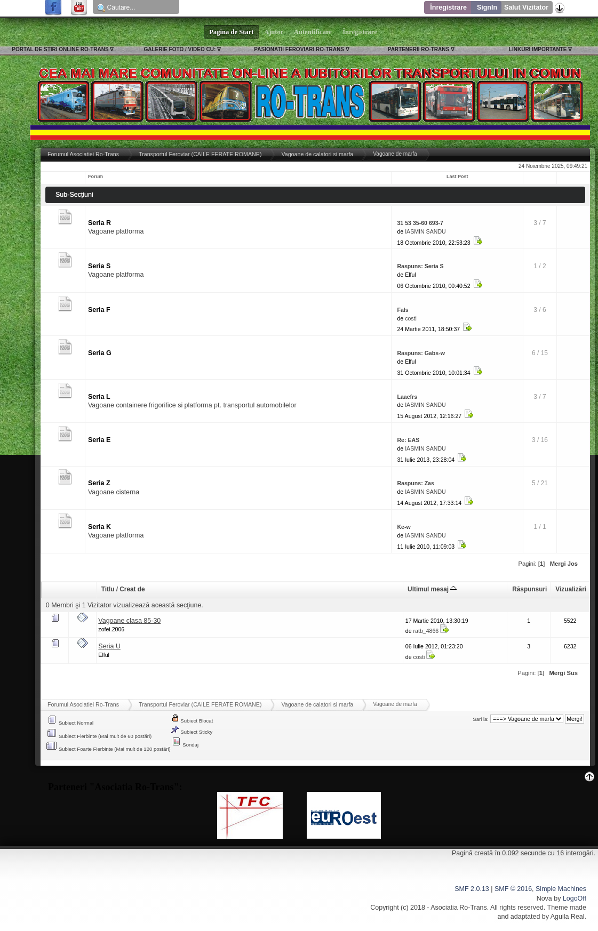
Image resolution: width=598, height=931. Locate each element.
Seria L (99, 396)
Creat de (132, 589)
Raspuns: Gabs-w (420, 353)
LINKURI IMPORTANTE (538, 49)
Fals (402, 310)
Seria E (99, 440)
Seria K (99, 527)
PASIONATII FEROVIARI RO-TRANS (299, 49)
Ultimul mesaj (432, 589)
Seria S (99, 266)
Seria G (99, 353)
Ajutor (274, 32)
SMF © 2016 (513, 889)
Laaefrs (407, 397)
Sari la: (481, 719)
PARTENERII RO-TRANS (418, 49)
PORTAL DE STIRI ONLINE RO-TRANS (60, 49)
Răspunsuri (529, 589)
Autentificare (312, 32)
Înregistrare (448, 7)
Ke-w (403, 527)
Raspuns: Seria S (420, 266)
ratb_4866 (426, 631)
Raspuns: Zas (415, 483)
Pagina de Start (232, 32)
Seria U (109, 646)
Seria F (99, 310)
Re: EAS (408, 440)
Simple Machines (561, 889)
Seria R (99, 223)
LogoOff (574, 898)
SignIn (487, 7)
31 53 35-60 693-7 (420, 223)
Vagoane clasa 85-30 (129, 620)
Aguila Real (568, 916)
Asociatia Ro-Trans (458, 907)
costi (411, 318)
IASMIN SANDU (425, 231)
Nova (544, 898)
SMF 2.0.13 (472, 889)
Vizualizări (570, 589)
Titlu (108, 589)
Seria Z (99, 483)
